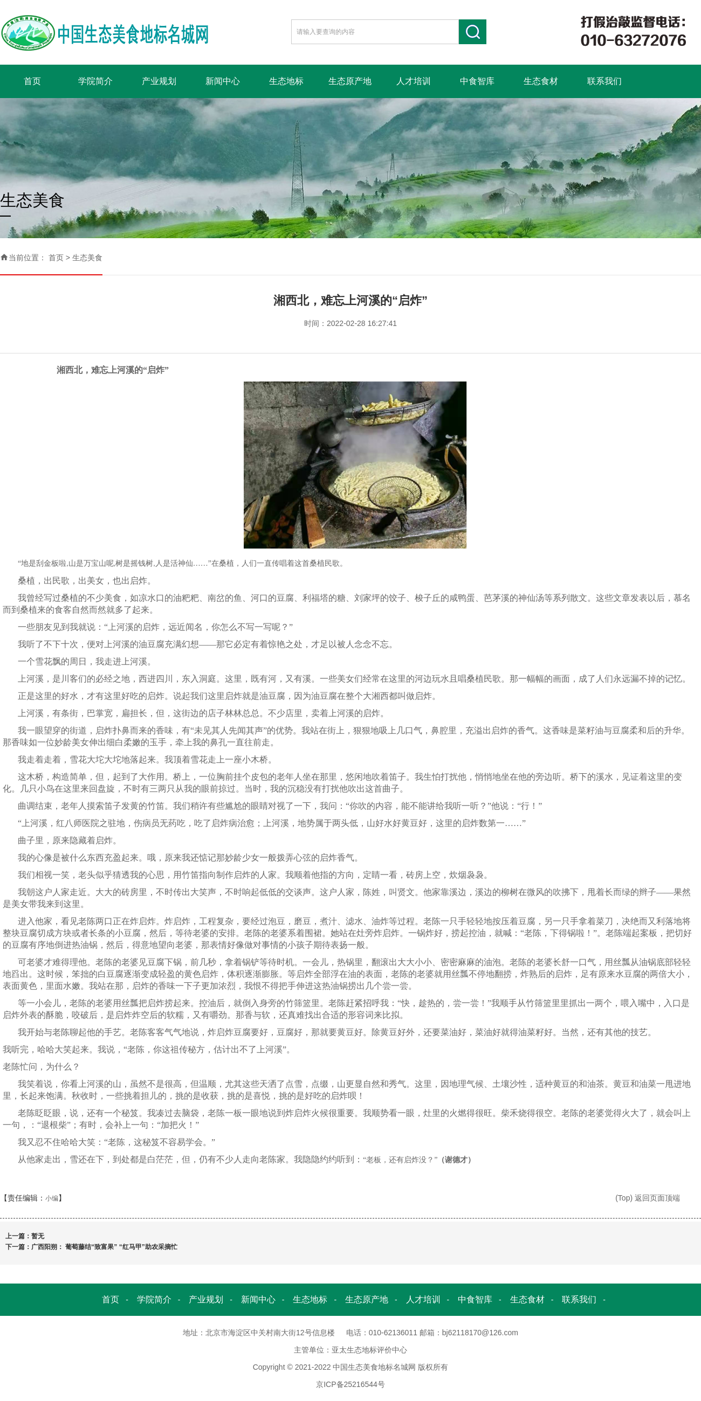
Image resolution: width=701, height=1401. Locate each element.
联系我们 (604, 81)
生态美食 (87, 257)
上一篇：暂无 (24, 1236)
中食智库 (477, 81)
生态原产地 (350, 81)
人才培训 (413, 81)
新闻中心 (222, 81)
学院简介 (95, 81)
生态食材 (541, 81)
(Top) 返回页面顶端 (647, 1198)
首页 (32, 81)
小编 (51, 1198)
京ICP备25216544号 (350, 1384)
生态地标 (286, 81)
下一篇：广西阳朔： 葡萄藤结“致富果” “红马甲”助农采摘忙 (91, 1247)
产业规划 (159, 81)
